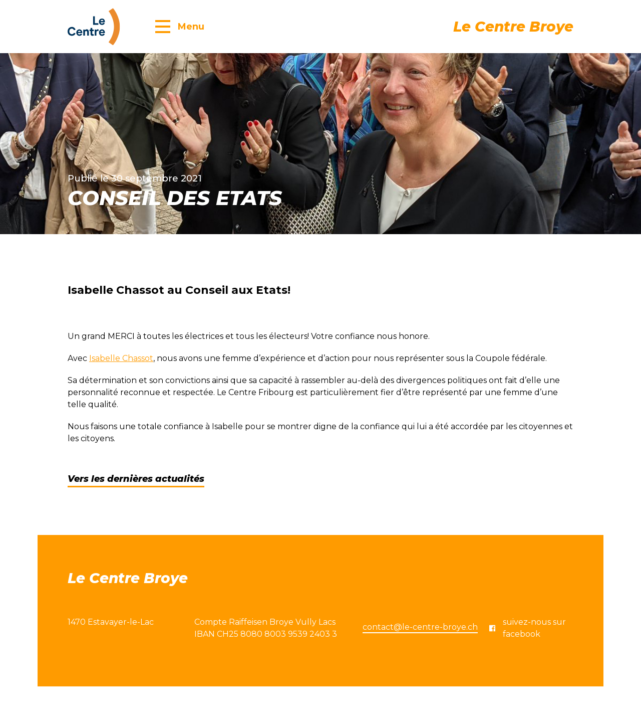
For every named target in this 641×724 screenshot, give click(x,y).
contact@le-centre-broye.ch (420, 627)
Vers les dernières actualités (136, 478)
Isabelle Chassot (121, 358)
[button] (179, 26)
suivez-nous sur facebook (527, 628)
